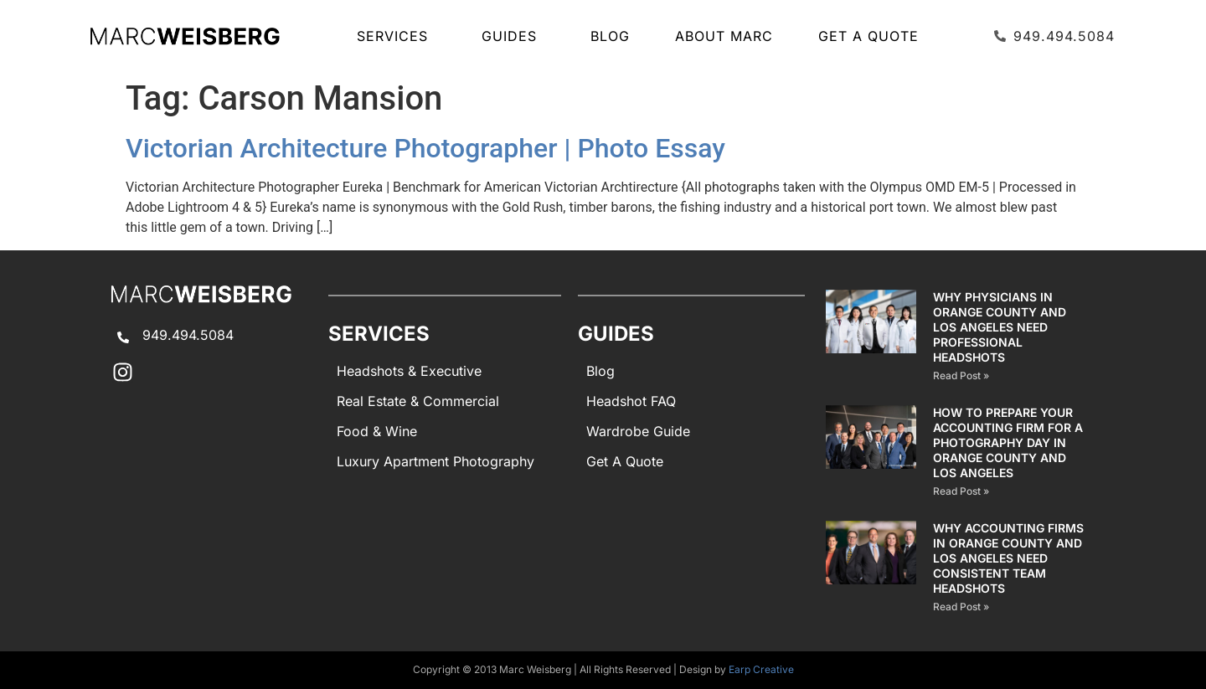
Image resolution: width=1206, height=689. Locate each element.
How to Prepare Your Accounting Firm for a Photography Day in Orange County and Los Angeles (1008, 442)
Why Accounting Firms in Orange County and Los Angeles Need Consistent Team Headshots (1008, 558)
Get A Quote (868, 36)
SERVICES (396, 36)
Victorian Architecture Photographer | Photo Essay (425, 148)
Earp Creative (761, 669)
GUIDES (513, 36)
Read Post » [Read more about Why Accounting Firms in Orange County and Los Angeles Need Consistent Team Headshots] (961, 606)
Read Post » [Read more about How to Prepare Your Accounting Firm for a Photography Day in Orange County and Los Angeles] (961, 491)
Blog (610, 36)
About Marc (724, 36)
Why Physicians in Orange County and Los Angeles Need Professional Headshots (999, 327)
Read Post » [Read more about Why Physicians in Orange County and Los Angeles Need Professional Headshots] (961, 375)
